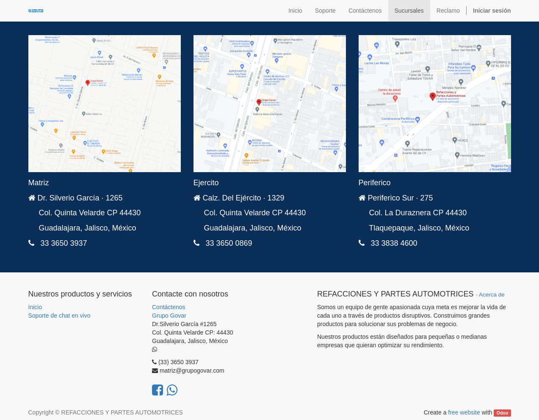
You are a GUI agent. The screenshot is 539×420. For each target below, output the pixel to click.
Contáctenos (168, 307)
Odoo (502, 412)
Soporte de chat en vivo (59, 315)
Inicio (35, 307)
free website (464, 412)
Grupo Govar (169, 315)
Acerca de (492, 294)
